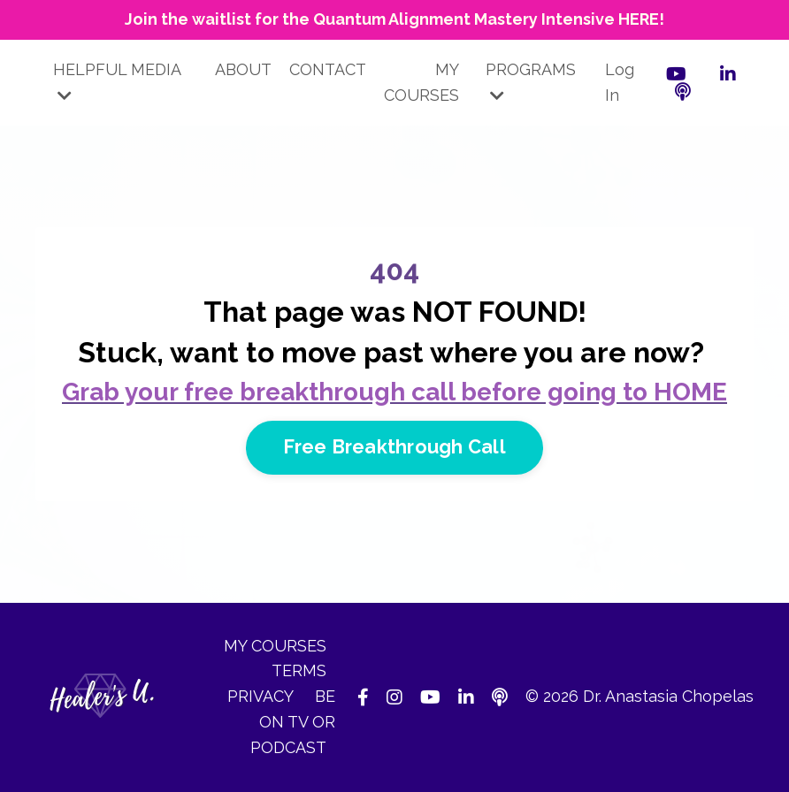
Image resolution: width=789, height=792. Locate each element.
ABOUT (243, 69)
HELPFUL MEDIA (116, 81)
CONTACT (327, 69)
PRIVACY (262, 696)
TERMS (299, 670)
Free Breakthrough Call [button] (394, 447)
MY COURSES (421, 82)
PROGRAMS (531, 81)
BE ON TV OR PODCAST (292, 722)
